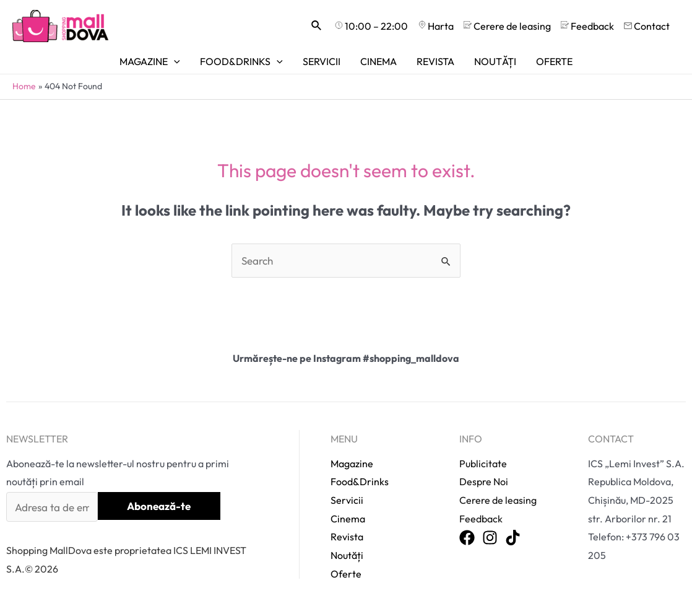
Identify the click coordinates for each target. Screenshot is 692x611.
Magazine (352, 463)
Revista (347, 536)
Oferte (346, 574)
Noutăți (347, 555)
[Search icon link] (316, 26)
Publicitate (483, 463)
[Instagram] (490, 538)
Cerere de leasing (498, 500)
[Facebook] (467, 538)
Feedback (481, 518)
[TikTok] (513, 538)
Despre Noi (483, 481)
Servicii (347, 500)
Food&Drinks (360, 481)
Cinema (348, 518)
